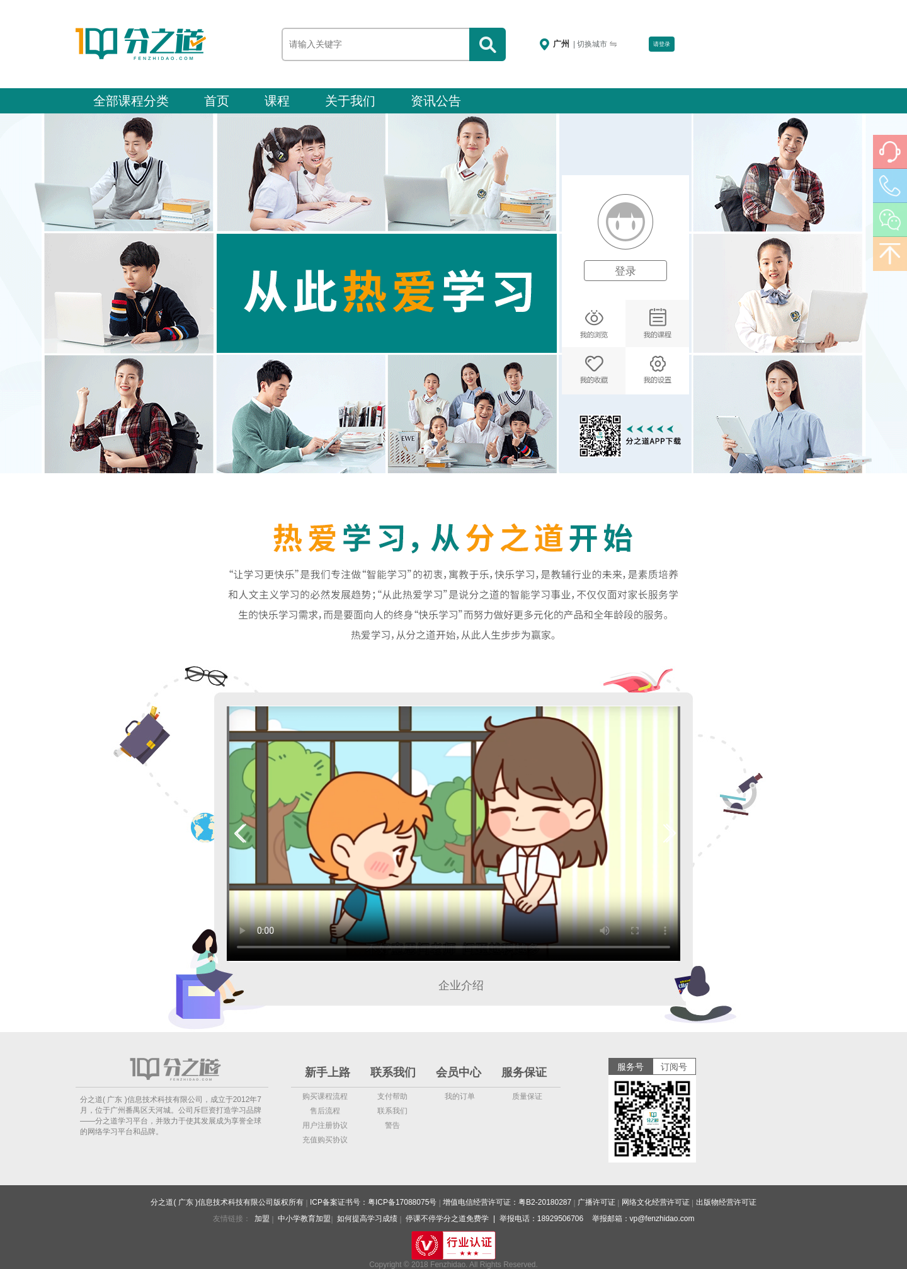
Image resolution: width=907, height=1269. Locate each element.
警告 (392, 1125)
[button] (238, 833)
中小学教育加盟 (304, 1218)
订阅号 (674, 1067)
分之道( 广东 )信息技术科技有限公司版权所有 (227, 1202)
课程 (277, 101)
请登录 (661, 44)
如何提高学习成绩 (367, 1218)
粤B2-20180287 (544, 1202)
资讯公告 (436, 101)
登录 (625, 271)
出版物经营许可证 (726, 1202)
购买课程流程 (325, 1096)
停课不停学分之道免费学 (447, 1218)
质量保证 (527, 1096)
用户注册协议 (325, 1125)
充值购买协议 (325, 1139)
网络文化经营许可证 (656, 1202)
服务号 (630, 1067)
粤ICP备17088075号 (402, 1202)
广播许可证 (596, 1202)
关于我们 (350, 101)
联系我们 (392, 1110)
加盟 (262, 1218)
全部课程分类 (131, 101)
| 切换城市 (595, 44)
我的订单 (460, 1096)
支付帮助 (392, 1096)
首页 (216, 101)
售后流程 (325, 1110)
